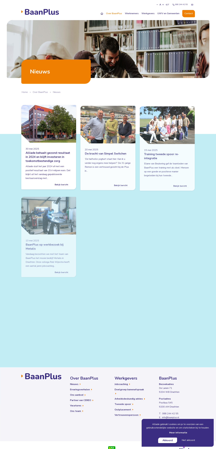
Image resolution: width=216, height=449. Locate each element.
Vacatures (76, 405)
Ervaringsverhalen (81, 389)
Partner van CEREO (81, 400)
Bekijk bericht (62, 188)
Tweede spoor (124, 404)
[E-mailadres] (192, 4)
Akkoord (167, 440)
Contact (188, 13)
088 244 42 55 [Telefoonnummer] (180, 4)
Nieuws (56, 92)
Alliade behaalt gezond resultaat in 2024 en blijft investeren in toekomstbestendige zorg (48, 160)
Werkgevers (148, 13)
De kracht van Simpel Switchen (105, 159)
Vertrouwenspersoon (128, 415)
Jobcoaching (122, 384)
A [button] (160, 4)
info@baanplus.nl (170, 417)
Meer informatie (178, 432)
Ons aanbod (78, 394)
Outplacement (124, 409)
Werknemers (132, 13)
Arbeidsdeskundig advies (130, 398)
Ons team (76, 411)
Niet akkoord (188, 440)
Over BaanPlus (114, 13)
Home (25, 92)
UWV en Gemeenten (168, 13)
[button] (157, 4)
